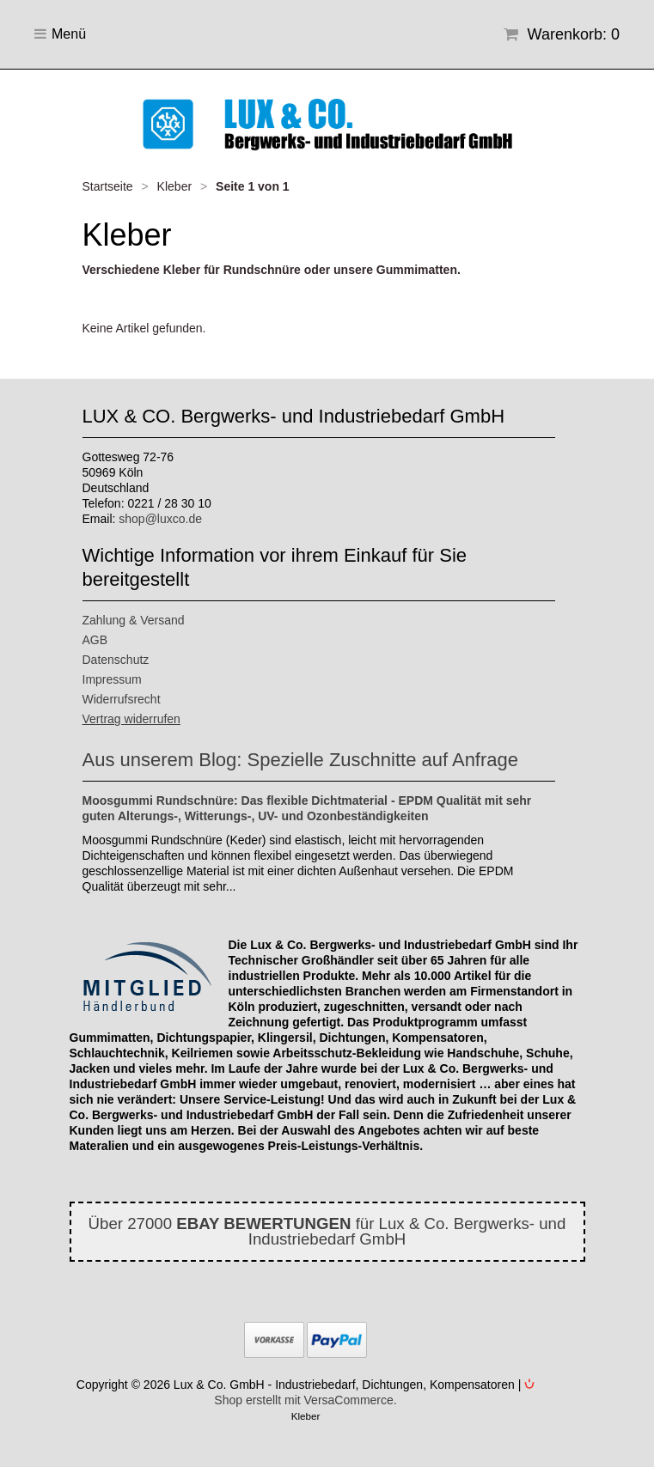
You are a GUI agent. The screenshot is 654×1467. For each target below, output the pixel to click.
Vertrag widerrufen (131, 719)
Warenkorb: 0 (562, 34)
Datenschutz (116, 660)
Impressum (112, 679)
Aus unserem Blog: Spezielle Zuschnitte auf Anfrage (301, 759)
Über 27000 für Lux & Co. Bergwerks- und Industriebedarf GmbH (327, 1231)
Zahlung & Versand (134, 620)
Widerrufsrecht (122, 699)
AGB (95, 640)
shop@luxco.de (160, 519)
